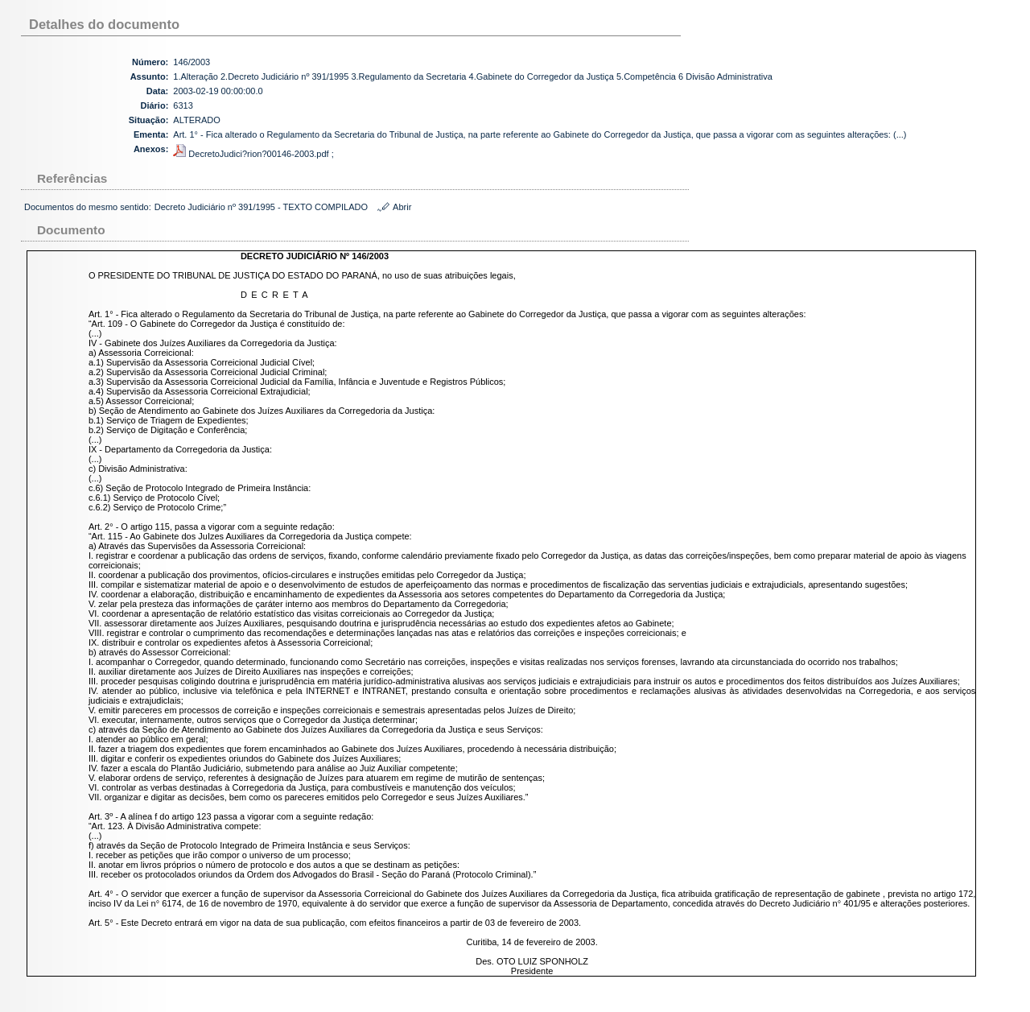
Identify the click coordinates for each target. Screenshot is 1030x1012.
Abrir (402, 207)
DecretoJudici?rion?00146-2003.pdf (252, 154)
